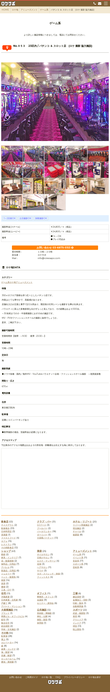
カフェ (4, 541)
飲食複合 (5, 528)
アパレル (5, 567)
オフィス (42, 593)
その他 (4, 632)
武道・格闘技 (79, 613)
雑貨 (3, 580)
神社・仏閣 (42, 616)
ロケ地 (13, 282)
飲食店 (4, 521)
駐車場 (4, 636)
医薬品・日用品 (8, 570)
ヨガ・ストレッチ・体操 (48, 573)
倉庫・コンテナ (8, 649)
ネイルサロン (43, 554)
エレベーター (7, 642)
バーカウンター (44, 531)
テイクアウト (7, 525)
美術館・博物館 (44, 613)
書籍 (3, 586)
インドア (77, 623)
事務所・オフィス (45, 596)
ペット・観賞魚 (8, 577)
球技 (75, 626)
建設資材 (77, 596)
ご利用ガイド (31, 677)
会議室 (40, 600)
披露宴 (76, 534)
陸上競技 (77, 629)
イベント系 (78, 557)
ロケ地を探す (94, 677)
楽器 (3, 583)
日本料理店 (6, 531)
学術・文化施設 (8, 629)
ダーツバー (42, 534)
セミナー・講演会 (45, 603)
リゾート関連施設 (81, 525)
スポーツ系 (78, 564)
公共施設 (42, 609)
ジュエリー (6, 573)
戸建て (4, 603)
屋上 (3, 639)
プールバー (42, 528)
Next (106, 99)
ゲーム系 (5, 282)
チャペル (77, 531)
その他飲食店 (7, 547)
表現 (75, 616)
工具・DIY (6, 590)
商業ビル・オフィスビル (12, 616)
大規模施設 (7, 609)
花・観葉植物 (7, 561)
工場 (75, 593)
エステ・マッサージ (46, 561)
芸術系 (76, 567)
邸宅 (3, 619)
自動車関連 (78, 606)
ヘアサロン (42, 567)
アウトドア (78, 619)
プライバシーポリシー (74, 677)
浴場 (39, 564)
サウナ (40, 570)
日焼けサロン (43, 557)
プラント (5, 613)
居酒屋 (4, 534)
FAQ (58, 677)
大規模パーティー (45, 537)
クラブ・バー (44, 521)
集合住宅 (5, 623)
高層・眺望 (6, 655)
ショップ (6, 551)
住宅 (3, 593)
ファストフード (8, 537)
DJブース (41, 525)
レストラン (6, 544)
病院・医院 (42, 619)
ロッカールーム (8, 658)
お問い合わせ (15, 677)
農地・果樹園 (7, 662)
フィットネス (43, 577)
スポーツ (77, 609)
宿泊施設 (77, 528)
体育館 (40, 623)
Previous (3, 99)
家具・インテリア (9, 557)
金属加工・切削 (80, 600)
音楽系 (76, 561)
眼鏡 (3, 554)
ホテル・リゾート (82, 521)
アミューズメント (24, 282)
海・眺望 (5, 652)
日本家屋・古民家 (9, 600)
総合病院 (5, 626)
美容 (39, 551)
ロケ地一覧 (46, 677)
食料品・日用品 (8, 564)
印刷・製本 (78, 603)
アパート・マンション (11, 606)
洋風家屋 (5, 596)
